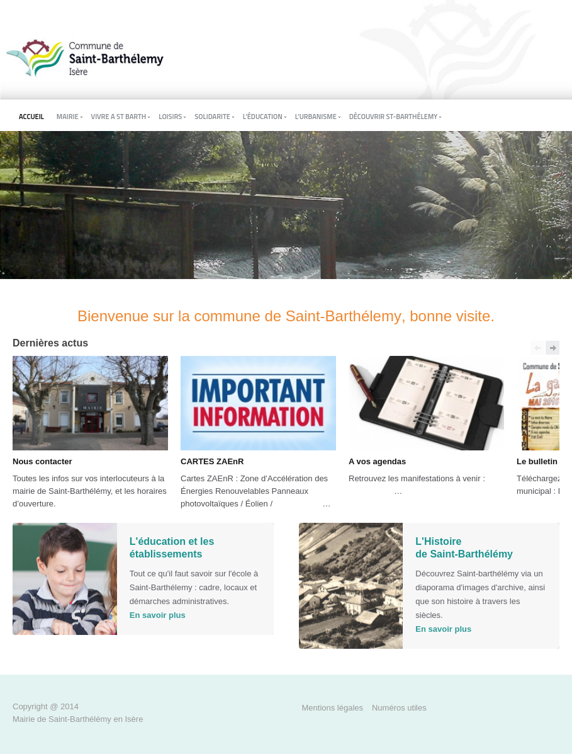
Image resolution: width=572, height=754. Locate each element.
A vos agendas (377, 461)
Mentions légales (333, 707)
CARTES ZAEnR (212, 461)
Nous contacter (42, 461)
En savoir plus (158, 615)
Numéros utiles (399, 707)
